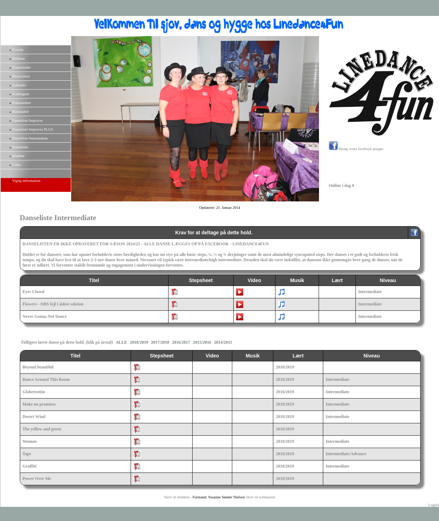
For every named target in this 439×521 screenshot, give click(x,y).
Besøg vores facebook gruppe (356, 149)
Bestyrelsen (21, 76)
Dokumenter (21, 103)
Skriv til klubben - (178, 497)
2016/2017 (181, 342)
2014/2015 (223, 342)
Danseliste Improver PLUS (32, 129)
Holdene (18, 59)
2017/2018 (160, 342)
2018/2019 (139, 342)
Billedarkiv (20, 112)
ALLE (121, 342)
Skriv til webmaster (260, 497)
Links (16, 165)
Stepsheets (20, 147)
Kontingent (20, 94)
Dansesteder (21, 67)
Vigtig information (26, 181)
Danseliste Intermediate (30, 138)
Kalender (19, 85)
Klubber (18, 156)
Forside (18, 50)
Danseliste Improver (27, 120)
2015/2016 (202, 342)
